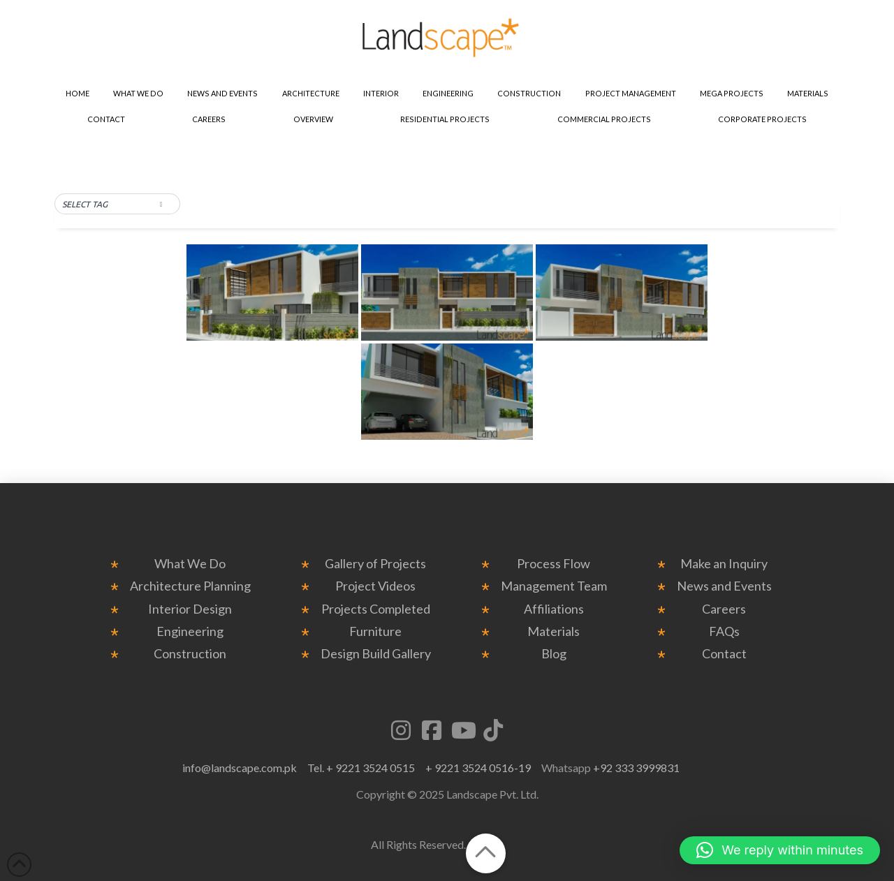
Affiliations (554, 609)
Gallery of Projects (375, 564)
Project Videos (375, 586)
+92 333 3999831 (636, 767)
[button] (117, 204)
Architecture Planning (190, 586)
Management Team (554, 586)
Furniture (375, 631)
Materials (553, 631)
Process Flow (553, 564)
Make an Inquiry (724, 564)
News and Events (724, 586)
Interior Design (190, 609)
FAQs (724, 631)
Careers (724, 609)
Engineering (190, 631)
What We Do (190, 564)
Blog (553, 654)
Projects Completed (375, 609)
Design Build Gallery (376, 654)
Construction (190, 654)
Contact (724, 654)
